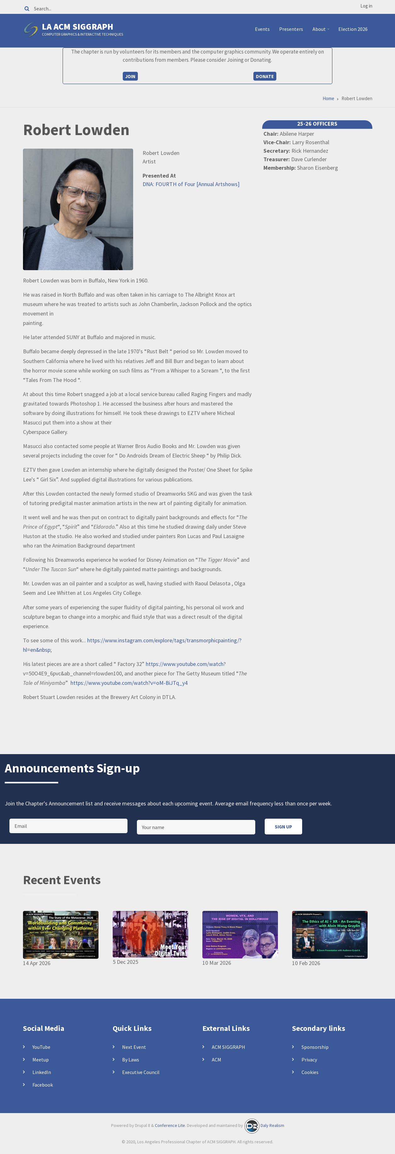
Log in (366, 6)
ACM (216, 1059)
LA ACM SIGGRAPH (77, 26)
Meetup (40, 1059)
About (322, 31)
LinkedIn (41, 1072)
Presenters (291, 29)
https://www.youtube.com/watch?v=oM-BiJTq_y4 (129, 682)
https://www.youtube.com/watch (184, 664)
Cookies (310, 1072)
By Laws (130, 1059)
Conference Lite (170, 1125)
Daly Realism (272, 1125)
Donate (265, 76)
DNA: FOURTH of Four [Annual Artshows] (191, 184)
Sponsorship (315, 1047)
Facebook (42, 1085)
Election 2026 (353, 29)
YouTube (41, 1047)
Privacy (309, 1059)
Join (130, 76)
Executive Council (141, 1072)
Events (262, 29)
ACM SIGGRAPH (228, 1047)
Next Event (134, 1047)
